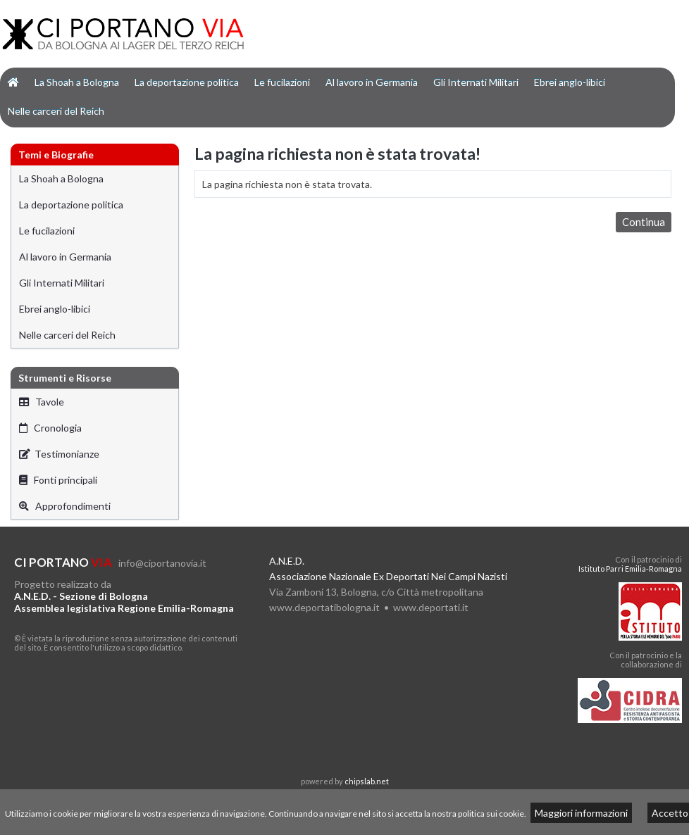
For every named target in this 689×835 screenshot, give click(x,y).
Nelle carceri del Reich (56, 111)
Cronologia (50, 428)
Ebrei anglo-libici (569, 82)
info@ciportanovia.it (162, 563)
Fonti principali (58, 480)
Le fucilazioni (282, 82)
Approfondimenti (65, 506)
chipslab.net (366, 781)
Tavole (41, 402)
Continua (643, 221)
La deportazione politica (187, 82)
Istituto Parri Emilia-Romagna (630, 568)
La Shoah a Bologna (77, 82)
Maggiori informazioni (581, 813)
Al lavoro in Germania (371, 82)
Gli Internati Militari (476, 82)
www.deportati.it (430, 607)
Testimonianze (59, 454)
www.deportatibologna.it (324, 607)
